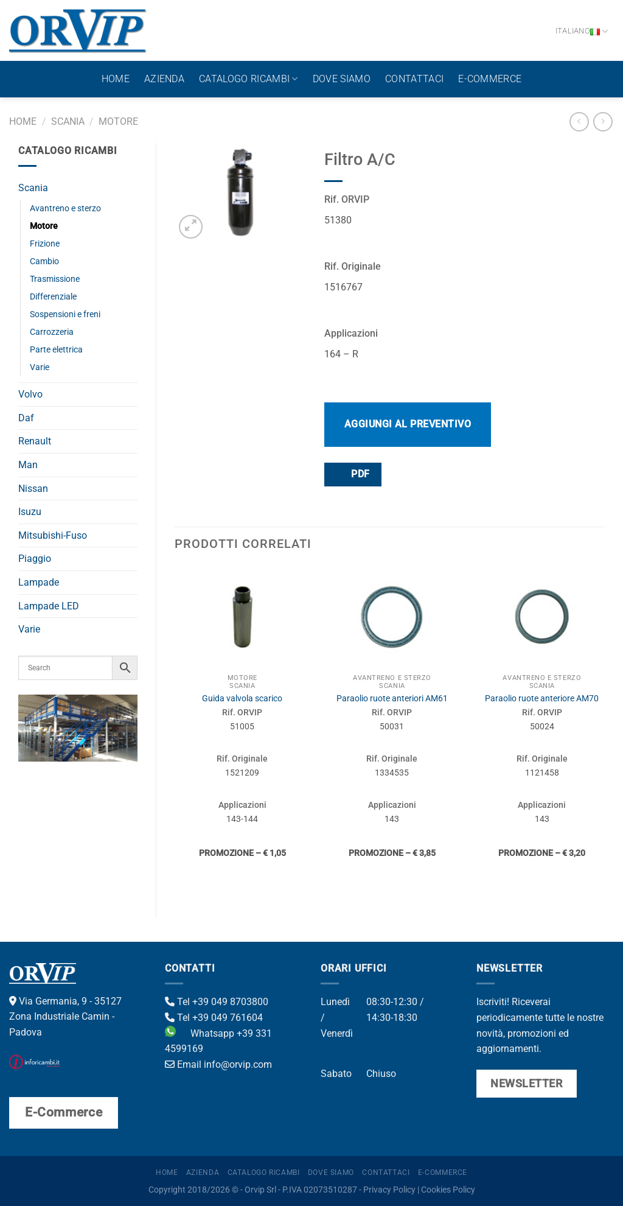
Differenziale (53, 297)
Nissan (33, 488)
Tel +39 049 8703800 (216, 1002)
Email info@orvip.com (218, 1064)
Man (28, 465)
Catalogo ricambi (248, 79)
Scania (68, 121)
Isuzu (29, 511)
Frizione (45, 244)
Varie (39, 367)
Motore (118, 121)
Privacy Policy (389, 1190)
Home (116, 79)
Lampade (38, 582)
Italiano (581, 31)
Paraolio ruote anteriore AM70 (542, 698)
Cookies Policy (448, 1190)
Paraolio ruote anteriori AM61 (392, 698)
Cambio (44, 261)
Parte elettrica (56, 350)
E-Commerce (489, 79)
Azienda (164, 79)
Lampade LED (48, 606)
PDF (352, 474)
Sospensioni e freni (65, 314)
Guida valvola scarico (242, 698)
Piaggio (34, 558)
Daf (26, 418)
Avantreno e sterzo (65, 208)
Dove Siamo (342, 79)
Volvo (30, 394)
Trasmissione (55, 279)
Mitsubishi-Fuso (52, 535)
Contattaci (414, 79)
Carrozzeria (52, 332)
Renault (34, 441)
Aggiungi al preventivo (408, 424)
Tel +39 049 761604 (214, 1017)
